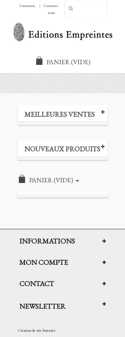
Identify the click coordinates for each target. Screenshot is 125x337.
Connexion (27, 5)
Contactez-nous (51, 9)
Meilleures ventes (59, 114)
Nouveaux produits (62, 148)
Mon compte (43, 262)
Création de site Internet (36, 330)
